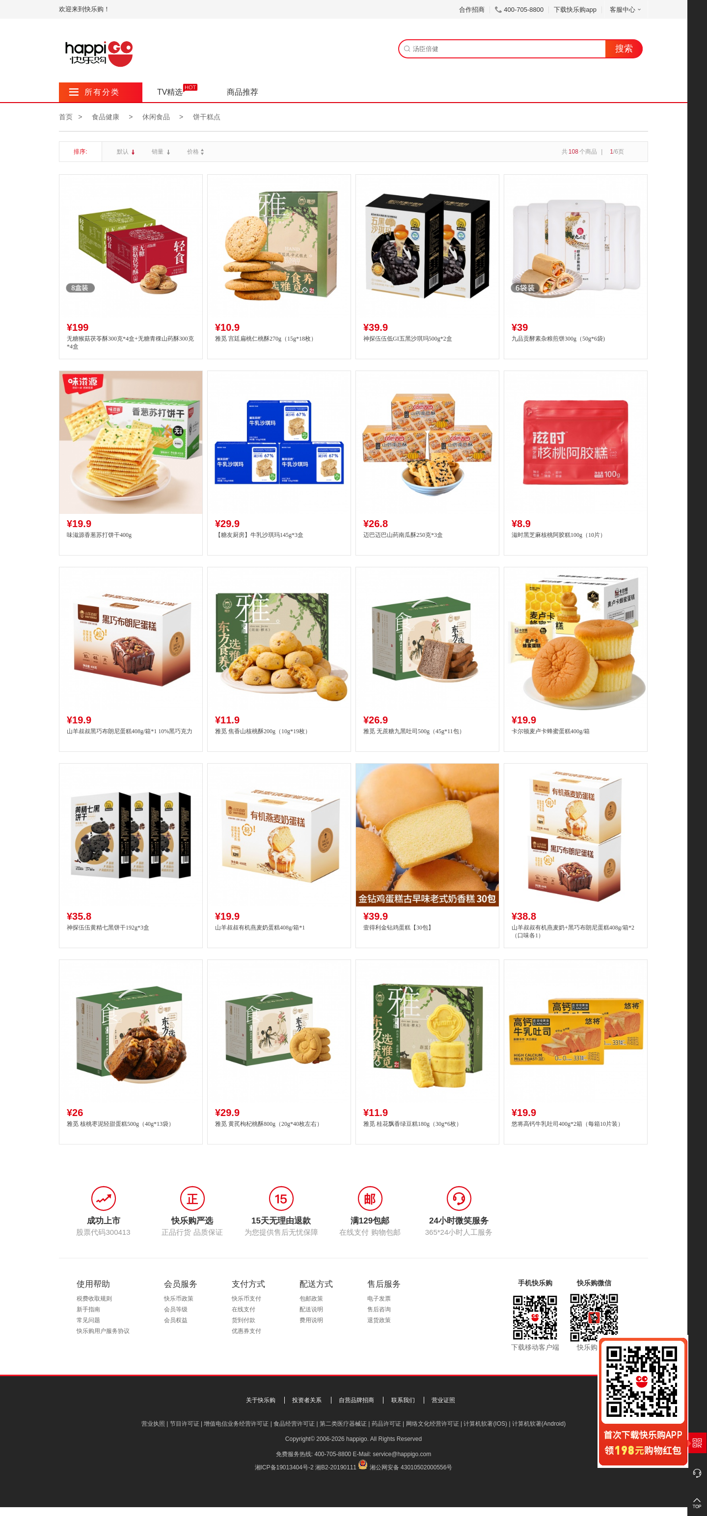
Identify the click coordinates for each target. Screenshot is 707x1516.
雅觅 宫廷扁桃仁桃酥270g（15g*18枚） (266, 338)
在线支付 (243, 1309)
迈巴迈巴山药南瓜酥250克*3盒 (403, 535)
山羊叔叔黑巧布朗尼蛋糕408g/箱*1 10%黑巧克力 (129, 731)
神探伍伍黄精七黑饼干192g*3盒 (108, 927)
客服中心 (626, 9)
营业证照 (443, 1400)
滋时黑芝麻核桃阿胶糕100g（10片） (559, 535)
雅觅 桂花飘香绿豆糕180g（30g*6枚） (412, 1123)
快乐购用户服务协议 (103, 1331)
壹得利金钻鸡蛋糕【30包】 (398, 927)
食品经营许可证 (294, 1423)
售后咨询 (379, 1309)
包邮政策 (311, 1298)
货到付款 (243, 1320)
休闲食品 (156, 117)
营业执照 (153, 1423)
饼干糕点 (206, 117)
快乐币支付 (246, 1298)
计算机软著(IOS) (485, 1423)
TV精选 (170, 92)
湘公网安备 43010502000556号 (411, 1467)
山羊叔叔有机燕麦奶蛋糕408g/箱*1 (260, 927)
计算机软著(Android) (539, 1423)
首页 (66, 117)
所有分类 (94, 92)
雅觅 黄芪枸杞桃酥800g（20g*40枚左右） (269, 1123)
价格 (196, 151)
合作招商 (472, 9)
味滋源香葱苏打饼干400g (99, 535)
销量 (158, 151)
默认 (123, 151)
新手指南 (88, 1309)
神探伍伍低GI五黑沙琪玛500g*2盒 (407, 338)
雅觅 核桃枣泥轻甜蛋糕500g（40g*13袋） (120, 1123)
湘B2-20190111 (335, 1467)
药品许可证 (386, 1423)
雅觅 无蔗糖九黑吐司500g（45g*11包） (414, 731)
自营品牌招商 (356, 1400)
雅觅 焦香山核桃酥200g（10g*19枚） (263, 731)
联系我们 (403, 1400)
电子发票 (379, 1298)
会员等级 (176, 1309)
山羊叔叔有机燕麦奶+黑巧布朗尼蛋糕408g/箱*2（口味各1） (573, 931)
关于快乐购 (260, 1400)
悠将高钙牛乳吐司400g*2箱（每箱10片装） (568, 1123)
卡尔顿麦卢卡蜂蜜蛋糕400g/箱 (551, 731)
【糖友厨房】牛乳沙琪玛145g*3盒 (259, 535)
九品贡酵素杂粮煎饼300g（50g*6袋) (558, 338)
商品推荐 (242, 92)
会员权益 (176, 1320)
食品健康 (105, 117)
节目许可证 (184, 1423)
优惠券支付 (246, 1331)
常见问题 (88, 1320)
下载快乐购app (575, 9)
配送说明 (311, 1309)
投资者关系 (307, 1400)
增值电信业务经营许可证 (236, 1423)
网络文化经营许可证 (432, 1423)
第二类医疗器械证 (343, 1423)
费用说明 (311, 1320)
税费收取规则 (94, 1298)
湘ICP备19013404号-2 (284, 1467)
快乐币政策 (178, 1298)
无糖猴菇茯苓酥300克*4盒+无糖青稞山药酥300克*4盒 (130, 342)
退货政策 (379, 1320)
